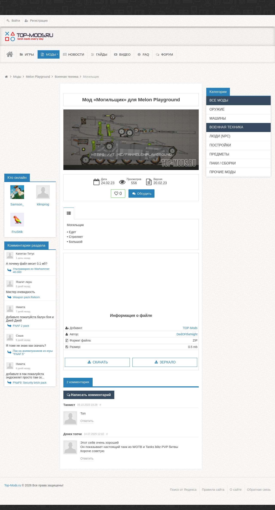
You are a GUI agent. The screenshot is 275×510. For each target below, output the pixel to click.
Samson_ (17, 204)
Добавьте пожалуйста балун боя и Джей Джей (30, 318)
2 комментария (78, 382)
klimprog (43, 204)
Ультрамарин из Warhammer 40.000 (31, 270)
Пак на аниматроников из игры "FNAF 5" (33, 352)
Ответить (86, 420)
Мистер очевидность (20, 292)
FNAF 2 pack (21, 325)
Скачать (97, 362)
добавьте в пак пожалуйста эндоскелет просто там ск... (25, 375)
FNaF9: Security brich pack (30, 382)
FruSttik (17, 232)
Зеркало (165, 362)
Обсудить (141, 193)
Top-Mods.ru (12, 485)
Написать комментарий (89, 394)
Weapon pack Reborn (26, 297)
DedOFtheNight (187, 334)
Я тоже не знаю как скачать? (26, 345)
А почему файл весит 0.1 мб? (26, 263)
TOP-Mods (190, 328)
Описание (68, 213)
